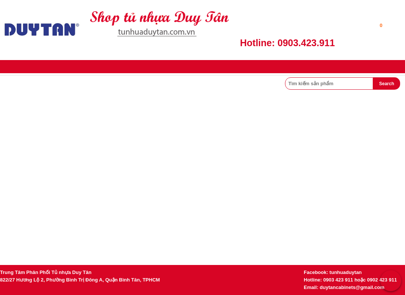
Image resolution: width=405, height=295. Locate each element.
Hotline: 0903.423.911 (287, 43)
